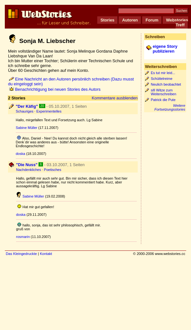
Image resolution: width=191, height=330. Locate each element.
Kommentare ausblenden (115, 98)
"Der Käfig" (27, 106)
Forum (151, 20)
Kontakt (46, 254)
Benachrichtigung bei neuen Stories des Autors (54, 89)
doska (20, 154)
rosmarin (23, 237)
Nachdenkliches (28, 170)
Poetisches (52, 170)
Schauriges (24, 111)
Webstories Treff (177, 22)
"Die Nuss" (27, 164)
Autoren (130, 20)
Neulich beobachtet (166, 84)
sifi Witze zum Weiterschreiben (163, 92)
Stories (107, 20)
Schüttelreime (161, 78)
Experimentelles (48, 111)
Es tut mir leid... (163, 73)
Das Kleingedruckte (21, 254)
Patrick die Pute (163, 100)
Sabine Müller (26, 128)
